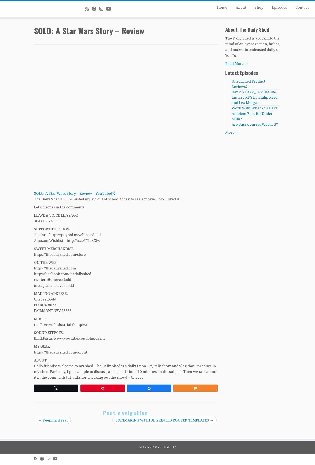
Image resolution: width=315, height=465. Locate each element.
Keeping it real (53, 420)
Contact (302, 7)
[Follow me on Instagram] (102, 9)
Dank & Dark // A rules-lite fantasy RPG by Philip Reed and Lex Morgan (254, 97)
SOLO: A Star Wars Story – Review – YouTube (74, 193)
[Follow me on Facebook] (95, 9)
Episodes (279, 7)
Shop (259, 7)
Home (222, 7)
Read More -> (236, 63)
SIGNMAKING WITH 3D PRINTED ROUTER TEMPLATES (164, 420)
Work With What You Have (255, 108)
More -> (232, 132)
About (241, 7)
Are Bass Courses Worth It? (255, 124)
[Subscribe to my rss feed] (88, 9)
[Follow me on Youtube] (110, 9)
